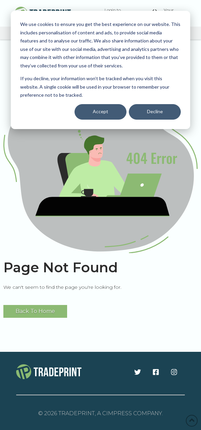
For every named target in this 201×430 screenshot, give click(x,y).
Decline (155, 111)
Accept (100, 111)
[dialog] (100, 70)
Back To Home (35, 311)
